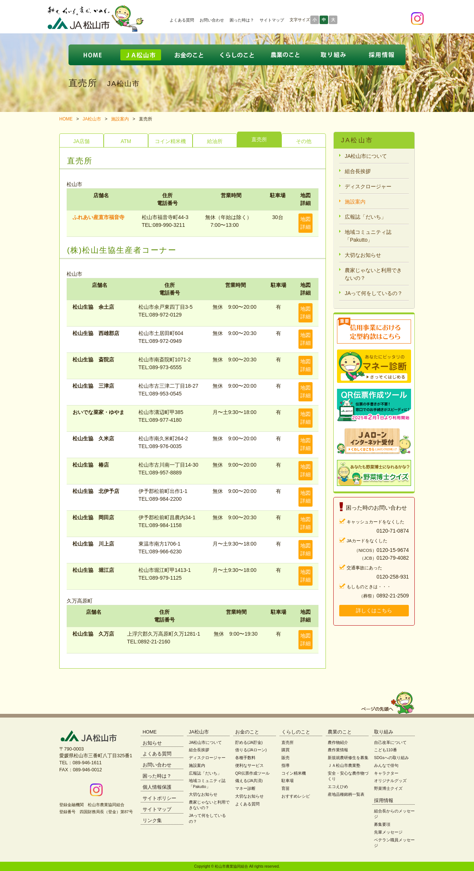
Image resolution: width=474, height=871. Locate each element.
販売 (285, 757)
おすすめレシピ (295, 796)
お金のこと (247, 732)
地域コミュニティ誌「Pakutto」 (368, 236)
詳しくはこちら (374, 610)
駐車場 (287, 780)
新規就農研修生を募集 (348, 757)
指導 (285, 765)
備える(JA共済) (249, 780)
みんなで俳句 (386, 765)
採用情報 (383, 800)
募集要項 (382, 824)
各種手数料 (245, 757)
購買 (285, 750)
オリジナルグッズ (390, 780)
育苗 (285, 788)
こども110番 (385, 750)
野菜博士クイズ (388, 788)
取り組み (383, 732)
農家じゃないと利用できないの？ (373, 274)
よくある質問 (182, 20)
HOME (66, 119)
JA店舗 (81, 141)
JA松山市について (366, 156)
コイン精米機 (170, 141)
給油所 (215, 141)
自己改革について (390, 742)
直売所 (259, 139)
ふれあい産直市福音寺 (98, 217)
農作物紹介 (338, 742)
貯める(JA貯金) (249, 742)
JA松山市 (92, 119)
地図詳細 (305, 223)
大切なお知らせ (363, 255)
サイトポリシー (159, 798)
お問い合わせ (212, 20)
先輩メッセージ (388, 832)
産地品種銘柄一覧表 (346, 794)
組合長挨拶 (358, 171)
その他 (303, 141)
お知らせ (152, 743)
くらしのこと (295, 732)
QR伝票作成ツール (252, 773)
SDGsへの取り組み (391, 757)
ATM (126, 141)
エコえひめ (338, 786)
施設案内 (120, 119)
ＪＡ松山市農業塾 (344, 765)
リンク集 (152, 820)
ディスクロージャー (368, 186)
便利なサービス (249, 765)
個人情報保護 (157, 787)
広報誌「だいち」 (365, 217)
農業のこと (340, 732)
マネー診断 (245, 788)
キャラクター (386, 773)
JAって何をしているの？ (374, 293)
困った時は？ (242, 20)
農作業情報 (338, 750)
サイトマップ (272, 20)
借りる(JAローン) (251, 750)
